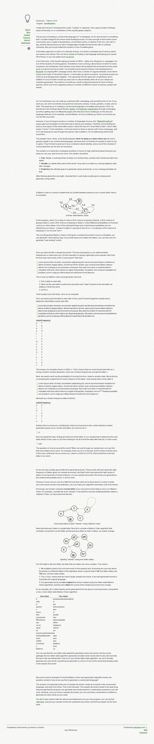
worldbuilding (49, 23)
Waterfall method (105, 121)
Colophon (143, 733)
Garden (27, 35)
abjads (72, 109)
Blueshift (39, 72)
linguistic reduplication (89, 109)
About (27, 30)
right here (40, 702)
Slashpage (25, 43)
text (61, 238)
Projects (26, 38)
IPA (67, 109)
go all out (70, 57)
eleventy (137, 727)
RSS (145, 730)
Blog (28, 32)
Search (27, 40)
